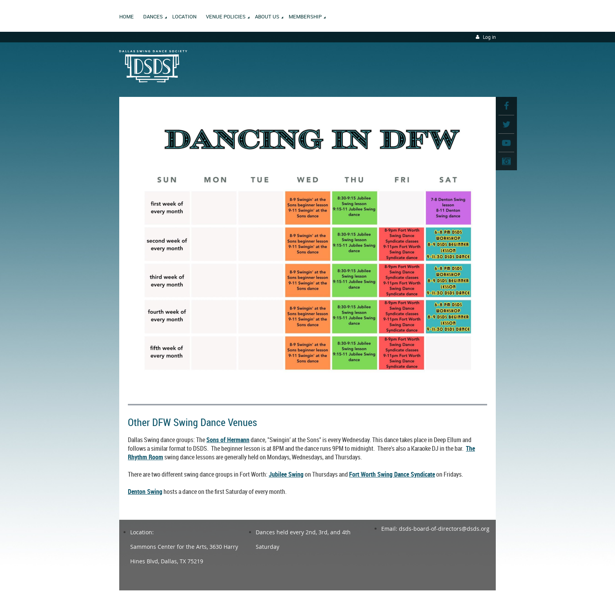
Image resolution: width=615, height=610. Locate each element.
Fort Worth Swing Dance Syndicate (392, 474)
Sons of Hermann (227, 439)
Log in (489, 37)
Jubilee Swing (286, 474)
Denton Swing (145, 491)
